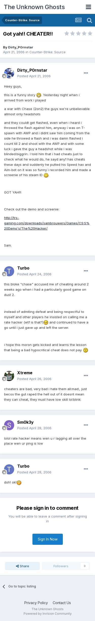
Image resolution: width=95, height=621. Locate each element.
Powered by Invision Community (48, 613)
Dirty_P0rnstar (20, 47)
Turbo (23, 268)
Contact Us (62, 603)
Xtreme (24, 372)
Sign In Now (48, 539)
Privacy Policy (36, 603)
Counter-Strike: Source (47, 52)
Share (22, 566)
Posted (34, 76)
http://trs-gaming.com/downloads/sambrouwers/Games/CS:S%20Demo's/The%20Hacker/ (46, 223)
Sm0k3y (25, 422)
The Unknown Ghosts (34, 7)
